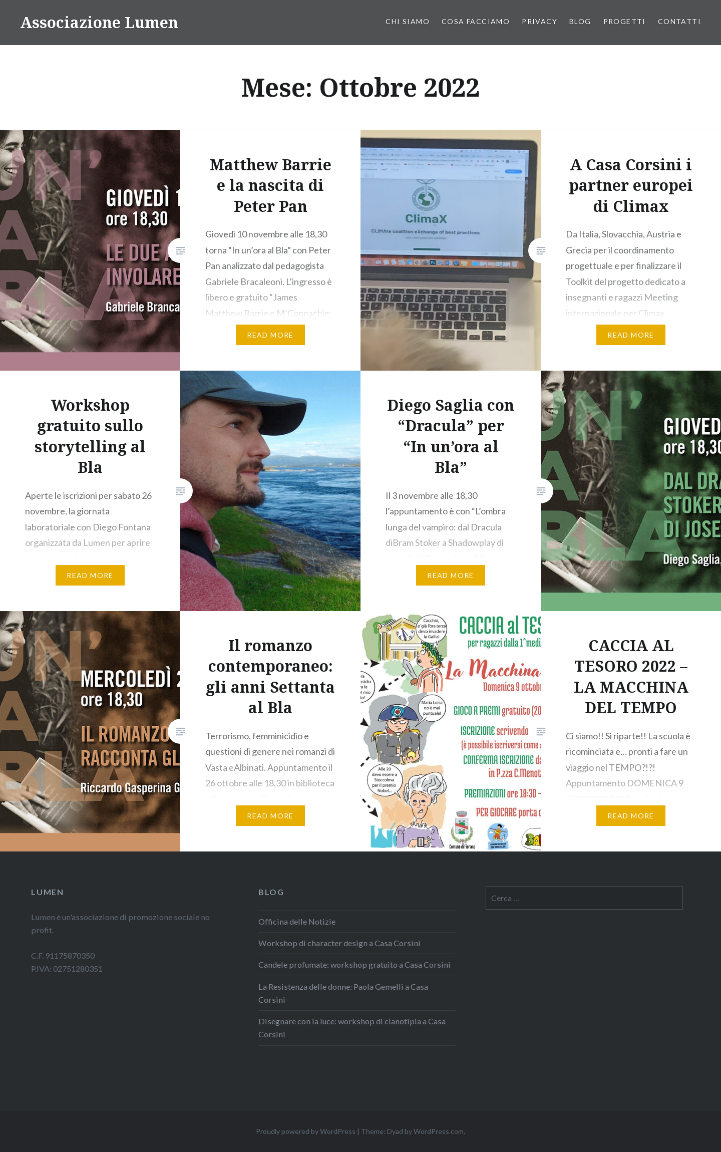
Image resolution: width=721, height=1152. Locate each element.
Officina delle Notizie (296, 921)
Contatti (679, 21)
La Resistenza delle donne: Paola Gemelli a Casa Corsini (343, 993)
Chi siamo (408, 21)
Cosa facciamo (476, 21)
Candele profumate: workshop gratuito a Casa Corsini (354, 964)
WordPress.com (439, 1131)
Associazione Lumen (99, 22)
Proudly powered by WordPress (305, 1131)
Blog (580, 21)
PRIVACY (539, 21)
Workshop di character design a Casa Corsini (339, 943)
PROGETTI (624, 21)
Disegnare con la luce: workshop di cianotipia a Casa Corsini (352, 1027)
